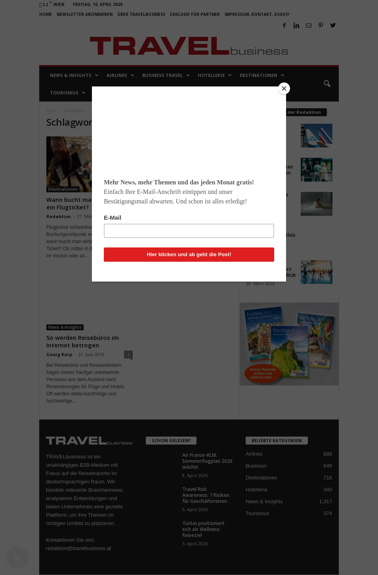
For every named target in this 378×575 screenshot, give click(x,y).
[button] (17, 557)
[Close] (284, 88)
